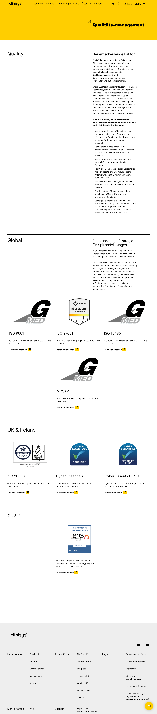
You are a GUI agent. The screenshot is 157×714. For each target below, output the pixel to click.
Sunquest (81, 668)
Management (36, 676)
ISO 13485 (112, 333)
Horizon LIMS (83, 676)
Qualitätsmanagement (136, 661)
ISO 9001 (16, 333)
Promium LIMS (83, 690)
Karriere (98, 3)
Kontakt (112, 4)
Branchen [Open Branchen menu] (50, 3)
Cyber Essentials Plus (122, 476)
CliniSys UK (82, 654)
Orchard (81, 697)
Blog (32, 708)
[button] (128, 3)
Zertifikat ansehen (18, 349)
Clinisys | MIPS (84, 661)
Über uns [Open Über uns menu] (86, 3)
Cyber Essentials (69, 476)
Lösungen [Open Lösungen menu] (38, 3)
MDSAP (63, 391)
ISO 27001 (65, 333)
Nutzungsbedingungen (136, 686)
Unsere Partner (37, 668)
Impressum (131, 668)
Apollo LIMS (82, 683)
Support (118, 4)
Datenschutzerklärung (136, 654)
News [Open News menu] (76, 3)
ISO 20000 (16, 476)
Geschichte (35, 654)
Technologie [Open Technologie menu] (64, 3)
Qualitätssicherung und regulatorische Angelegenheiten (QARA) (137, 696)
